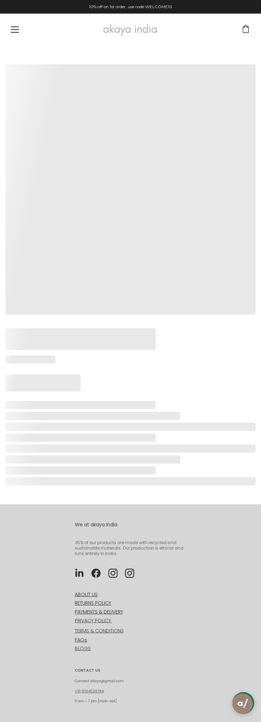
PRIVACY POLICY (93, 621)
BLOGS (83, 649)
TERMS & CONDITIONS (99, 631)
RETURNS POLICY (93, 603)
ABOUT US (86, 594)
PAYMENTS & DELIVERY (99, 611)
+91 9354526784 (89, 691)
